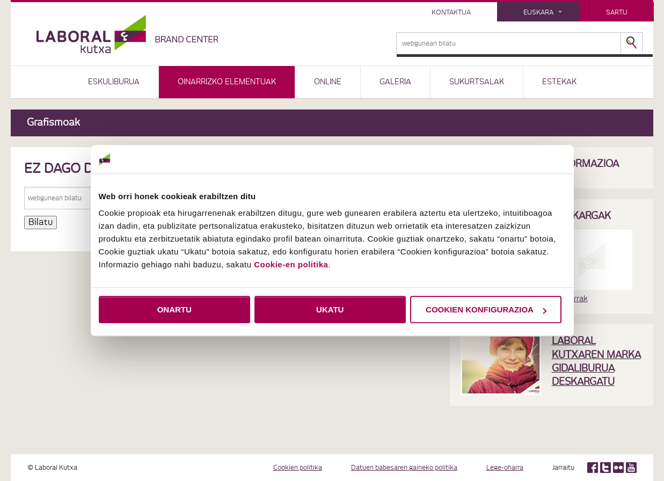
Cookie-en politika (291, 264)
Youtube (631, 467)
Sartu (616, 12)
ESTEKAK (559, 82)
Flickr (618, 467)
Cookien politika (297, 467)
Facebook (592, 467)
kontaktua (451, 12)
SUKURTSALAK (476, 82)
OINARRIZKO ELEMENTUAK (227, 82)
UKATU (330, 309)
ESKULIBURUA (114, 82)
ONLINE (327, 82)
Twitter (605, 467)
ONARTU (174, 309)
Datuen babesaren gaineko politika (404, 467)
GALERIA (395, 82)
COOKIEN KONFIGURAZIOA (486, 309)
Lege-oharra (504, 467)
